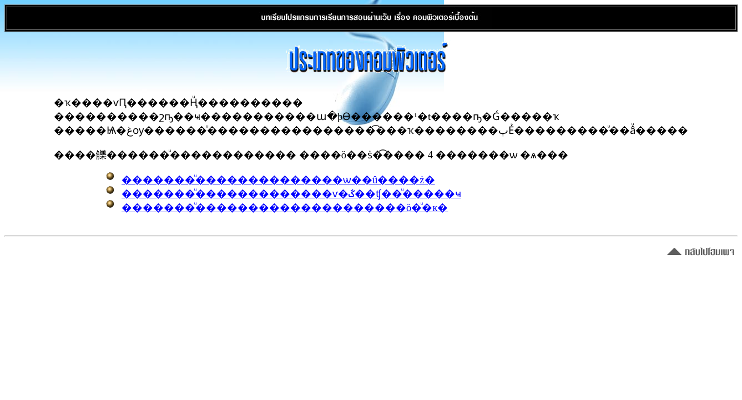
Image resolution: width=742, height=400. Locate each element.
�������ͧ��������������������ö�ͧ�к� (285, 207)
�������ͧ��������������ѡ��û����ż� (278, 180)
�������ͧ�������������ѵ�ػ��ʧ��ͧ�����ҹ (291, 193)
